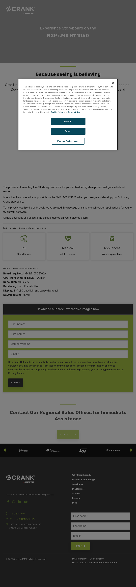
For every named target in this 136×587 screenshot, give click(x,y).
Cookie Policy (57, 112)
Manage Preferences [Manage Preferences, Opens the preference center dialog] (68, 141)
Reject (68, 131)
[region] (68, 114)
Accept (67, 121)
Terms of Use (74, 112)
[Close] (113, 82)
